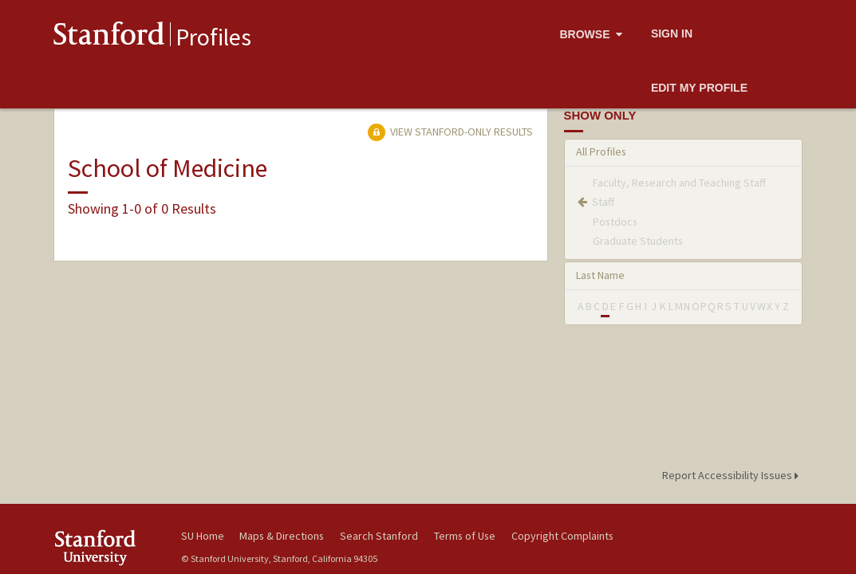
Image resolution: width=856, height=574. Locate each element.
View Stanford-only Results (450, 131)
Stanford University (109, 547)
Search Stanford (379, 536)
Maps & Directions (281, 536)
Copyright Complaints (562, 536)
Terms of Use (464, 536)
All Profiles (601, 151)
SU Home (202, 536)
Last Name (600, 275)
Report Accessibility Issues (732, 475)
